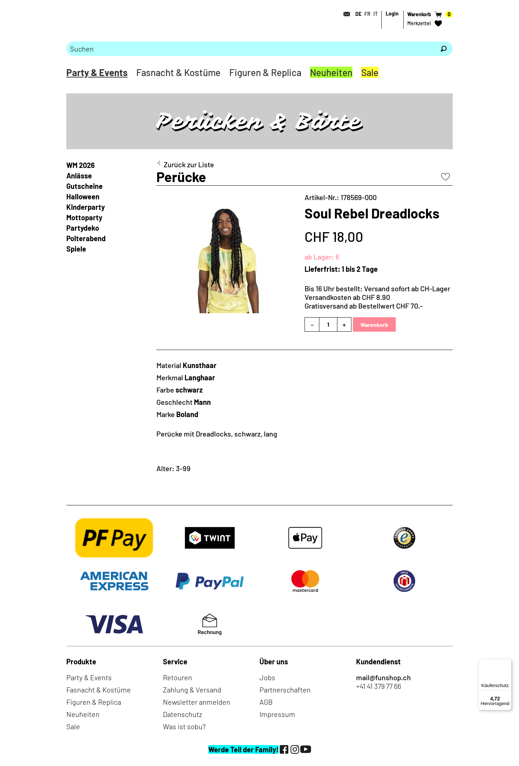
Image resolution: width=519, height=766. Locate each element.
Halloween (82, 196)
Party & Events (97, 72)
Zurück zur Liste (189, 164)
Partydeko (82, 227)
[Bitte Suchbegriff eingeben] (250, 48)
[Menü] (507, 663)
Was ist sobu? (184, 726)
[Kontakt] (344, 14)
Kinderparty (85, 207)
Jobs (267, 677)
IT (375, 14)
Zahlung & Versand (192, 689)
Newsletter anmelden (196, 702)
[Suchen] (444, 48)
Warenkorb (374, 324)
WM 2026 (80, 165)
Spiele (76, 248)
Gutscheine (84, 186)
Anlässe (79, 175)
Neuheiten (331, 72)
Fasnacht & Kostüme (178, 72)
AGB (266, 702)
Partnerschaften (285, 689)
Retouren (177, 677)
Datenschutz (182, 714)
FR (367, 14)
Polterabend (86, 238)
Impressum (277, 714)
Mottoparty (84, 217)
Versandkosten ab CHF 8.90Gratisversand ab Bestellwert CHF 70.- (364, 301)
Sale (369, 72)
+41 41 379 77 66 (378, 686)
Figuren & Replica (265, 72)
